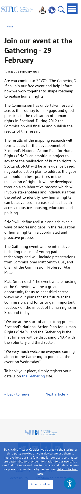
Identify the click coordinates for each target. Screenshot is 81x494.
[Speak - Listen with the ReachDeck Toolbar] (70, 483)
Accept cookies (40, 484)
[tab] (72, 8)
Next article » (57, 394)
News (9, 26)
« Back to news (16, 394)
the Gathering (33, 376)
